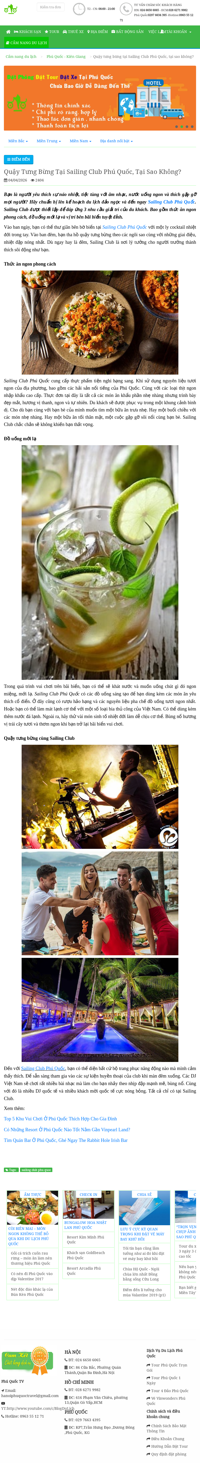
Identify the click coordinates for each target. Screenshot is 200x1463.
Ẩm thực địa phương (32, 1195)
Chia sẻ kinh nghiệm (144, 1195)
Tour (52, 31)
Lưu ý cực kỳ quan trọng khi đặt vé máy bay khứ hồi (142, 1234)
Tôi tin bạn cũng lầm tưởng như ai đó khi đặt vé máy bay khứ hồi (143, 1253)
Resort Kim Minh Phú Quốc (85, 1240)
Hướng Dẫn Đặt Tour (169, 1446)
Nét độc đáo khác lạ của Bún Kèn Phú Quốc (32, 1292)
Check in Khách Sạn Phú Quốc (88, 1195)
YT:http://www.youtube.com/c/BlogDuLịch (37, 1408)
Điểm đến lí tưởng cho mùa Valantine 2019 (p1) (144, 1292)
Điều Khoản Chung (167, 1438)
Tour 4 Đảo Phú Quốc (170, 1390)
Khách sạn (27, 31)
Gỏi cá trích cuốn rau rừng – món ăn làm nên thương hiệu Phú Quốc (31, 1258)
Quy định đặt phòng (168, 1454)
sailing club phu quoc (36, 1170)
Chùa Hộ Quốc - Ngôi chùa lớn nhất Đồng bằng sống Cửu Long (141, 1274)
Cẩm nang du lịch (26, 42)
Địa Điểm (98, 31)
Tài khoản (175, 31)
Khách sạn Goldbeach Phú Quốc (86, 1255)
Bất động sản (127, 31)
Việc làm (156, 31)
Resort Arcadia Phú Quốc (84, 1271)
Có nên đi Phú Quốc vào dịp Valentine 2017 (32, 1276)
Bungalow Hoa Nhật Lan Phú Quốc (85, 1225)
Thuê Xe (73, 31)
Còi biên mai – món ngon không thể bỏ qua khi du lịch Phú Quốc (28, 1236)
